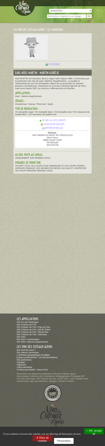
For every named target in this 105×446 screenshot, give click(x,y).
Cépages (21, 362)
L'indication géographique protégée (33, 355)
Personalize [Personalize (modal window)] (64, 440)
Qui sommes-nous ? (26, 350)
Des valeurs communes (28, 352)
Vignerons (21, 364)
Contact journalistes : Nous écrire (32, 369)
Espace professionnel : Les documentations (37, 357)
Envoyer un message (52, 128)
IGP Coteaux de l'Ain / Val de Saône (34, 329)
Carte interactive (24, 367)
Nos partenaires (24, 360)
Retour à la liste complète (52, 120)
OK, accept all (94, 431)
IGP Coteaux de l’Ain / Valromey (32, 334)
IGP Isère (21, 337)
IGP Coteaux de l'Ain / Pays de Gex (33, 327)
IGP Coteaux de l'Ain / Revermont (32, 332)
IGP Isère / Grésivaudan (28, 339)
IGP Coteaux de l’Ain (26, 324)
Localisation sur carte (52, 124)
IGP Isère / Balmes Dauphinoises (32, 342)
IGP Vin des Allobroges (27, 322)
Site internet (54, 64)
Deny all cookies (42, 438)
